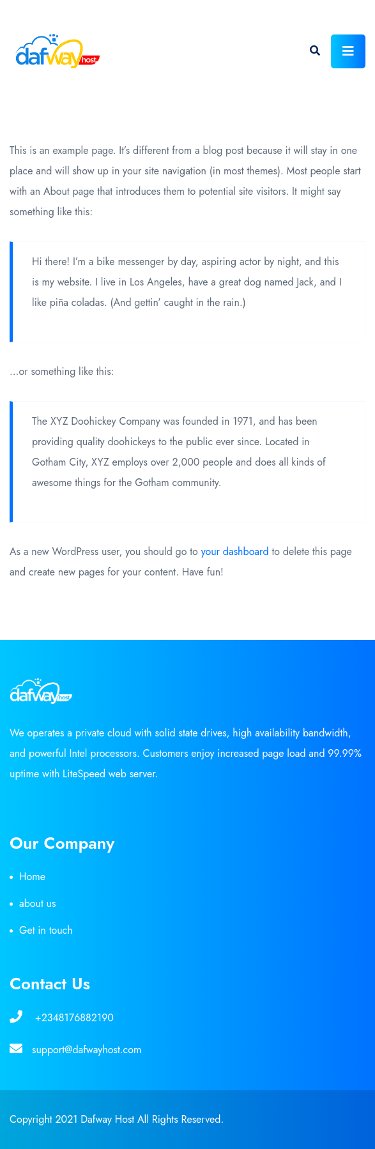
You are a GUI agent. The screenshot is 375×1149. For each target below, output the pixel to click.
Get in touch (46, 930)
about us (37, 903)
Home (32, 876)
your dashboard (235, 551)
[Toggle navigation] (348, 51)
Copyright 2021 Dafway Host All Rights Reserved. (117, 1119)
